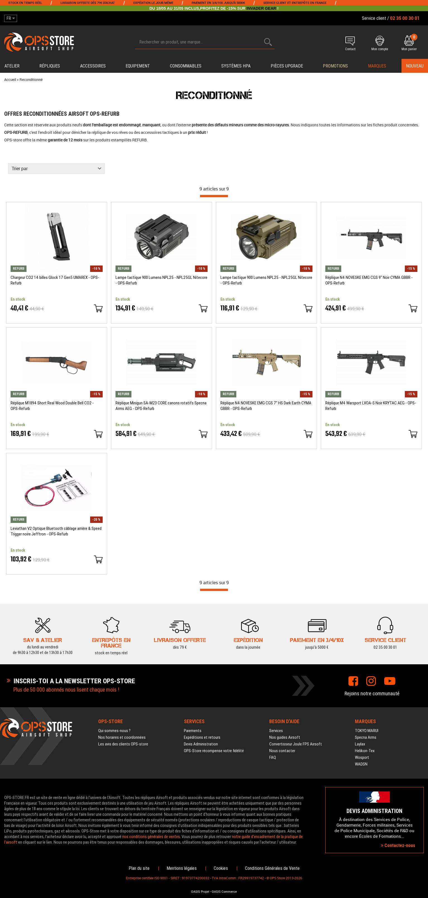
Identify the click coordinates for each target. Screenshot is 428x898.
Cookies (221, 868)
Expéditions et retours (202, 737)
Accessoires (93, 66)
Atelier (12, 66)
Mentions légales (182, 868)
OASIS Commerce (224, 892)
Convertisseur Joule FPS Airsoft (295, 744)
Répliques (49, 66)
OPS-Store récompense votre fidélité (214, 750)
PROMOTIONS (335, 66)
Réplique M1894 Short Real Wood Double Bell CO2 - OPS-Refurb (52, 405)
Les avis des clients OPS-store (123, 744)
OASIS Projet (200, 892)
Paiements (192, 730)
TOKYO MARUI (366, 730)
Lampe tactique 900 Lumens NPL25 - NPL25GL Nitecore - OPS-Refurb (161, 280)
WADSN (361, 764)
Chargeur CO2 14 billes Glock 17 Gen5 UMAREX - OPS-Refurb (55, 280)
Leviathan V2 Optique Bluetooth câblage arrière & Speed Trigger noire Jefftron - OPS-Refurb (56, 531)
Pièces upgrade (287, 66)
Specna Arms (365, 737)
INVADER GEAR (261, 8)
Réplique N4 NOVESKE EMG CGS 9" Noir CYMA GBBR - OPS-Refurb (369, 280)
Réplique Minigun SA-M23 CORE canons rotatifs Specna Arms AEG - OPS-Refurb (161, 405)
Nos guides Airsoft (284, 737)
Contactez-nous (398, 845)
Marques (377, 66)
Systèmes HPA (236, 66)
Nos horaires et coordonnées (122, 737)
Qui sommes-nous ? (114, 730)
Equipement (138, 66)
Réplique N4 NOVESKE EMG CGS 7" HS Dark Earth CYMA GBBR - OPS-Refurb (265, 405)
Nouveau (415, 66)
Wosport (362, 757)
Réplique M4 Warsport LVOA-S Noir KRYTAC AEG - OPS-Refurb (370, 405)
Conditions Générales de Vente (272, 868)
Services (276, 730)
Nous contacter (282, 750)
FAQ (272, 757)
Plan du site (139, 868)
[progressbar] (214, 196)
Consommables (185, 66)
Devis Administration (201, 744)
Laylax (360, 744)
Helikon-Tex (365, 750)
